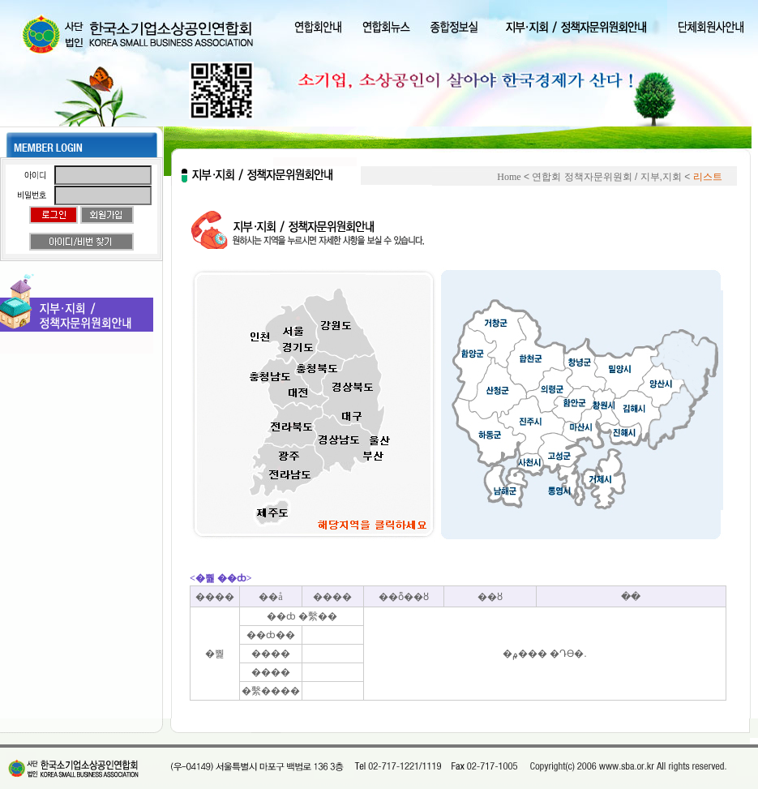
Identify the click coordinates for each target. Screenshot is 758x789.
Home (508, 176)
